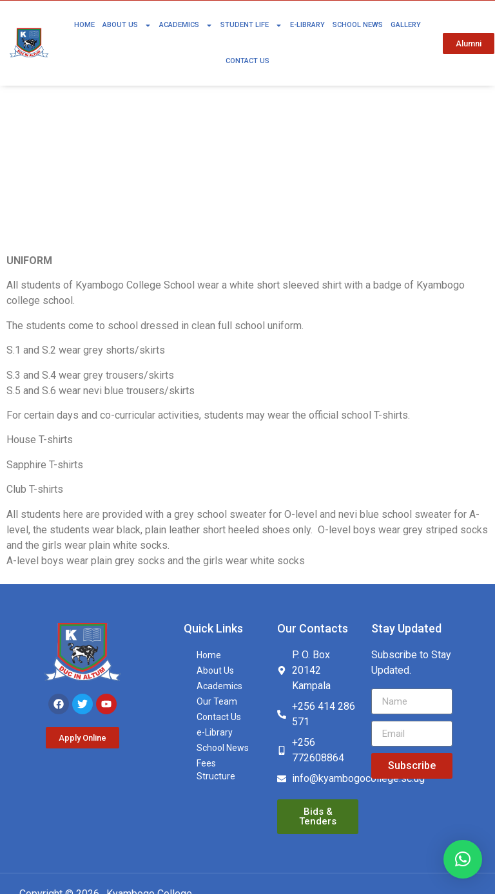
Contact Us (247, 61)
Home (84, 25)
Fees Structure (216, 769)
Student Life (251, 25)
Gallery (406, 25)
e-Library (307, 25)
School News (358, 25)
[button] (462, 859)
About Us (126, 25)
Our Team (217, 701)
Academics (186, 25)
